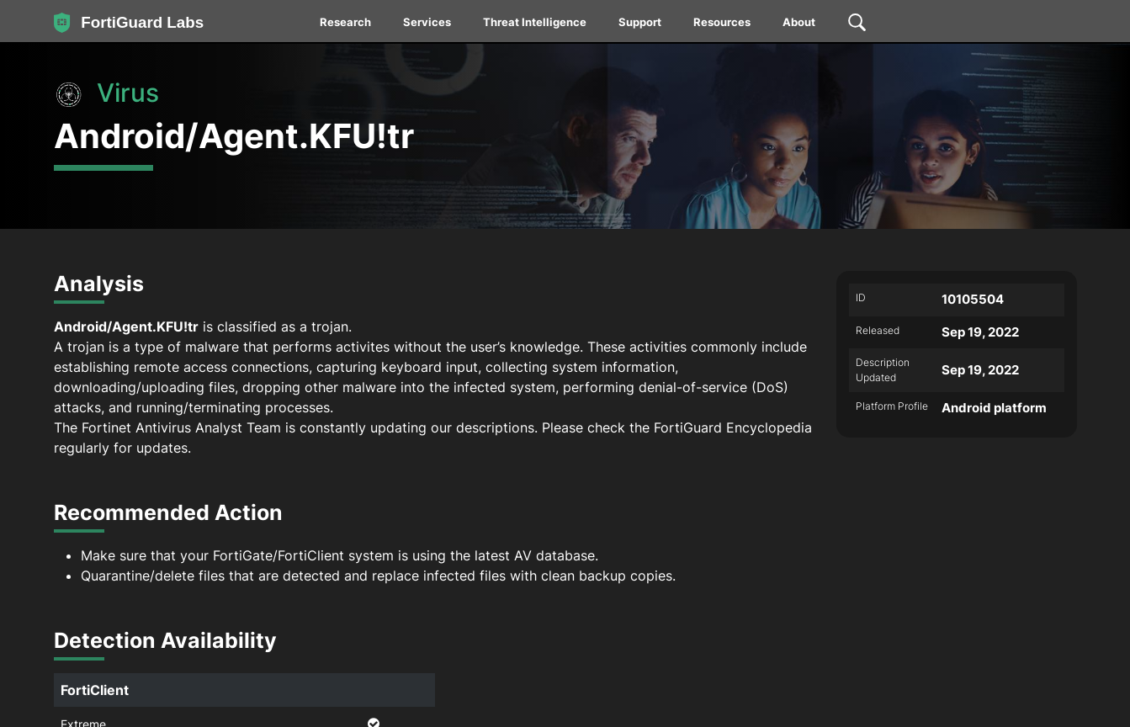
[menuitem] (346, 25)
